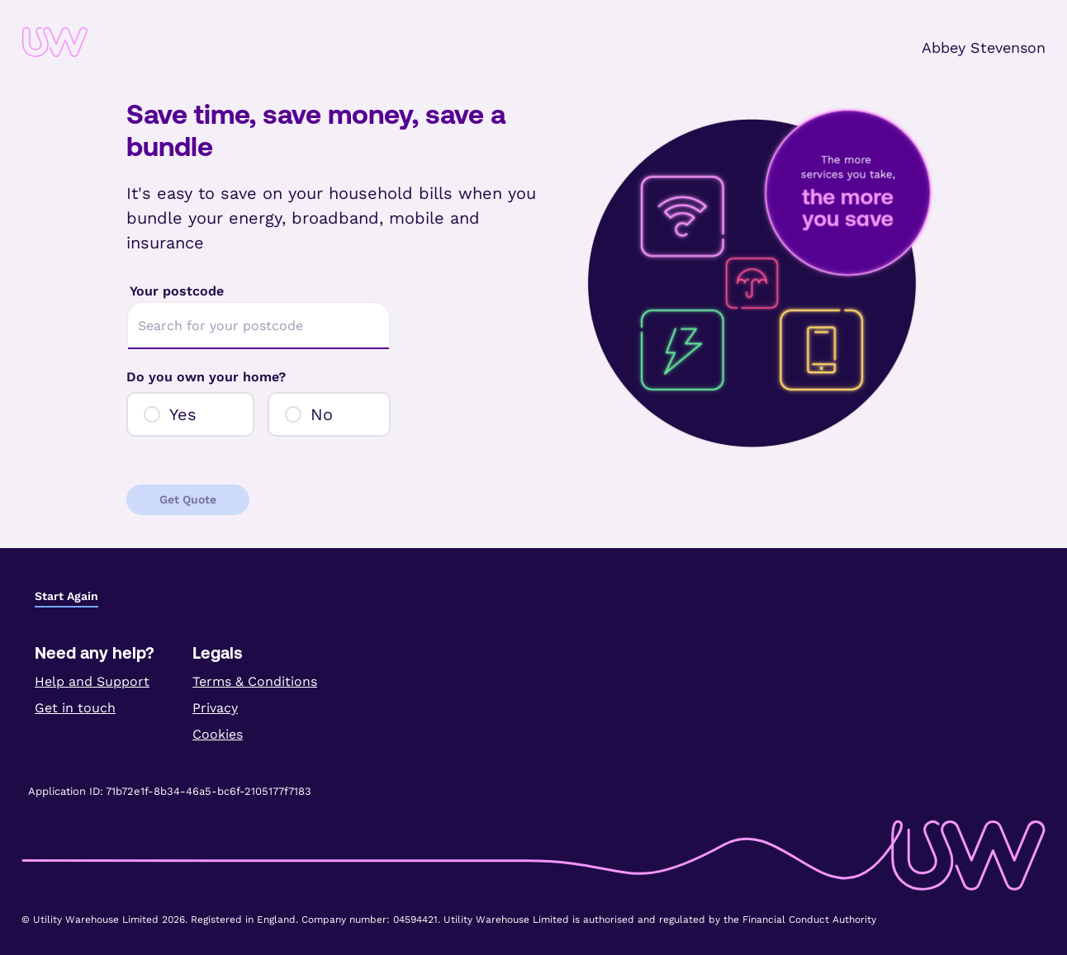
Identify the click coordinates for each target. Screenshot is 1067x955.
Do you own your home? (206, 377)
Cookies (217, 734)
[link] (105, 42)
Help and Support (92, 681)
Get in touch (75, 708)
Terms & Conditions (254, 681)
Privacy (215, 708)
